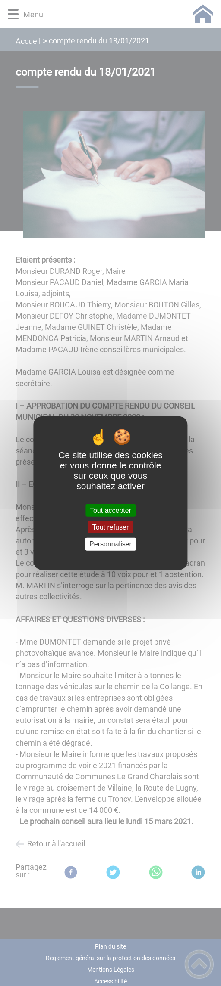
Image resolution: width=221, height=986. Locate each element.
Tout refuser (110, 527)
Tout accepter (110, 510)
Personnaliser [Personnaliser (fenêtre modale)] (110, 544)
